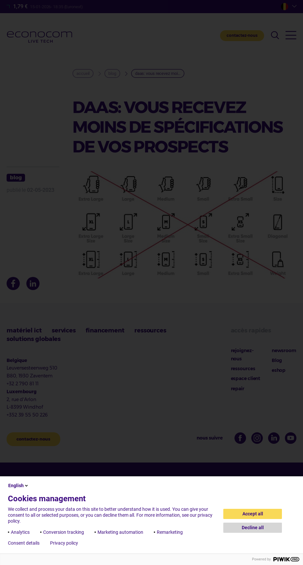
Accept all (252, 513)
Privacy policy (64, 543)
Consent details (24, 543)
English (18, 485)
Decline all (253, 527)
